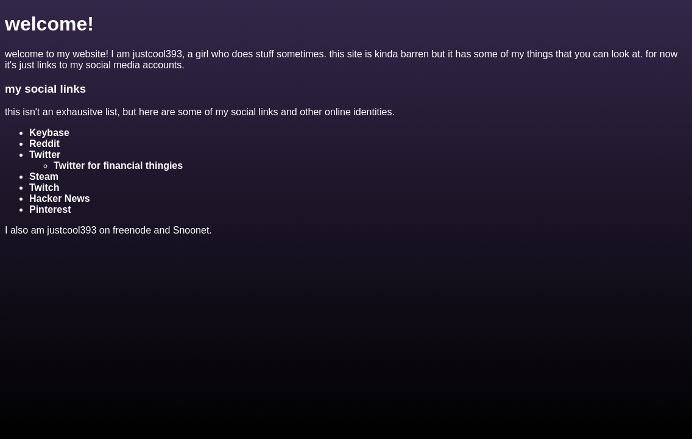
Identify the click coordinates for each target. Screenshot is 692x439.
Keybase (49, 132)
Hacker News (59, 198)
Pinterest (50, 209)
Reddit (44, 143)
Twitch (44, 187)
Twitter (44, 154)
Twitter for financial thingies (118, 165)
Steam (43, 176)
